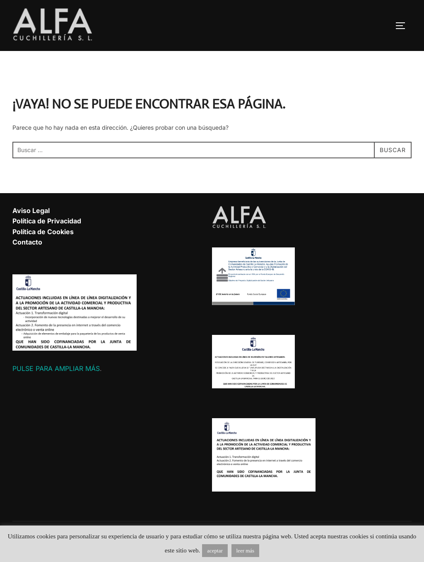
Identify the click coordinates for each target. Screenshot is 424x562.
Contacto (27, 242)
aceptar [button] (215, 550)
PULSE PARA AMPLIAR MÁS (56, 368)
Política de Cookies (43, 232)
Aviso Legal (31, 210)
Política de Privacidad (46, 221)
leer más (245, 550)
